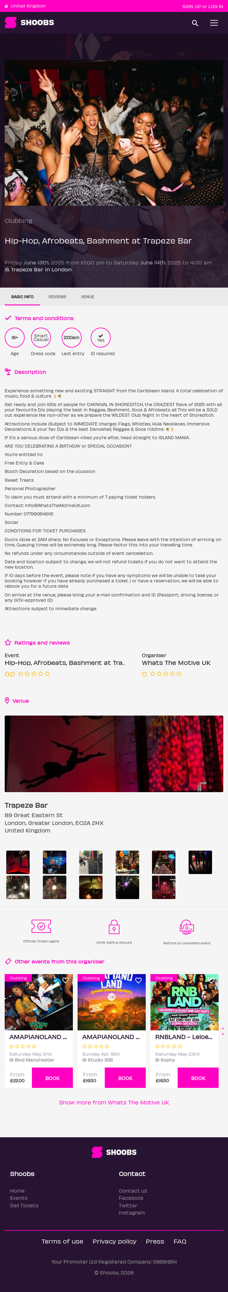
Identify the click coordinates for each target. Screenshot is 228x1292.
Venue (87, 296)
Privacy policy (114, 1241)
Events (19, 1198)
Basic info (22, 296)
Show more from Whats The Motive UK (114, 1102)
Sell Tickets (24, 1205)
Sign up (191, 6)
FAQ (180, 1241)
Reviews (57, 296)
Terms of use (62, 1241)
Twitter (128, 1205)
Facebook (131, 1198)
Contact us (133, 1191)
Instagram (132, 1212)
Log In (215, 6)
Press (155, 1241)
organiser (91, 961)
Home (17, 1191)
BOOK (52, 1078)
